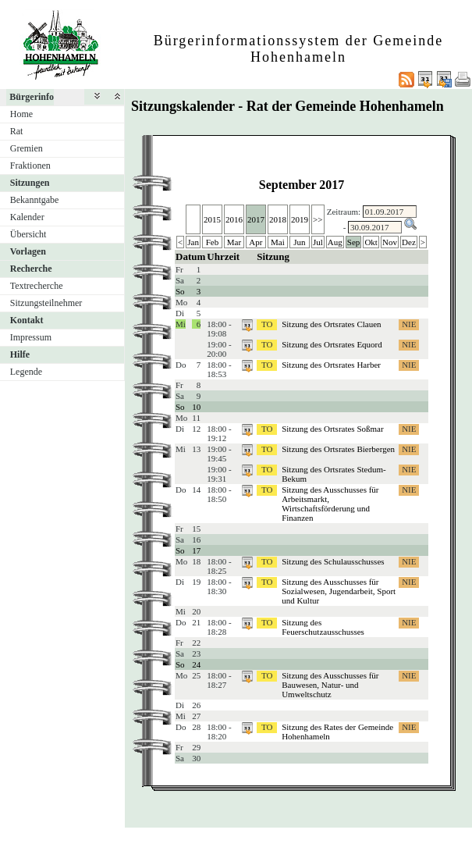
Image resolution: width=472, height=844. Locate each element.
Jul (318, 242)
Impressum (30, 337)
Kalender (27, 217)
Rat (16, 131)
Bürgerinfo (31, 96)
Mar (234, 242)
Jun (299, 242)
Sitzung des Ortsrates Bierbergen (338, 449)
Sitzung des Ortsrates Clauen (331, 324)
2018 (277, 219)
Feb (212, 242)
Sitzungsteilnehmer (46, 302)
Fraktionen (30, 165)
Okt (371, 242)
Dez (409, 242)
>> (317, 219)
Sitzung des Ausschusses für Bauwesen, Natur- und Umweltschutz (330, 685)
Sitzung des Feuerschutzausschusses (323, 627)
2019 (299, 219)
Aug (335, 242)
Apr (255, 242)
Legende (26, 371)
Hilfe (20, 354)
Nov (389, 242)
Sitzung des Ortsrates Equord (332, 344)
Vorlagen (28, 251)
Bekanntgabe (34, 199)
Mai (278, 242)
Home (21, 114)
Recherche (31, 268)
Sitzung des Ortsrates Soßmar (332, 428)
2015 (212, 219)
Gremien (26, 148)
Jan (193, 242)
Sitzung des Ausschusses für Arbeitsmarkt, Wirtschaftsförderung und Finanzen (330, 503)
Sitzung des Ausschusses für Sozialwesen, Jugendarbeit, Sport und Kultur (339, 591)
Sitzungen (30, 182)
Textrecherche (36, 285)
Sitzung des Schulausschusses (333, 561)
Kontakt (27, 320)
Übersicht (28, 234)
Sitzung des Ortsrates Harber (331, 364)
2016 (234, 219)
